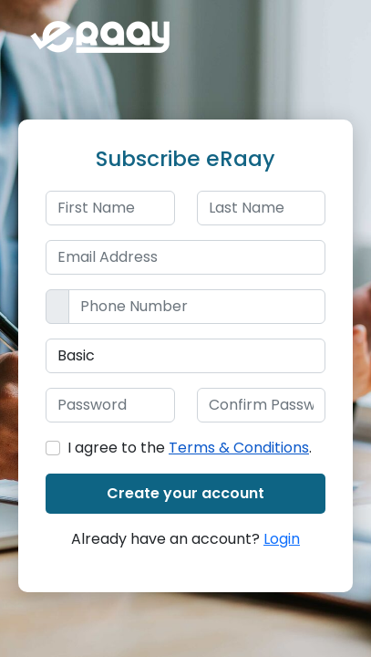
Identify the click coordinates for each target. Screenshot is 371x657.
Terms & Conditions (239, 447)
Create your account (185, 493)
